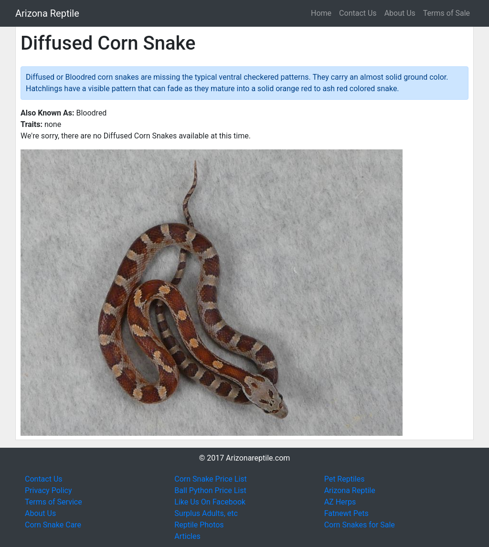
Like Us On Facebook (209, 501)
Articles (187, 536)
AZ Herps (340, 501)
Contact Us (358, 13)
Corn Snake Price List (210, 479)
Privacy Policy (48, 490)
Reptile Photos (198, 524)
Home (321, 13)
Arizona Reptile (47, 13)
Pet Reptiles (344, 479)
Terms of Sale (446, 13)
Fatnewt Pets (346, 513)
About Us (399, 13)
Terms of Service (53, 501)
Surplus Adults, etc (206, 513)
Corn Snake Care (53, 524)
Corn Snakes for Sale (359, 524)
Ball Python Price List (210, 490)
